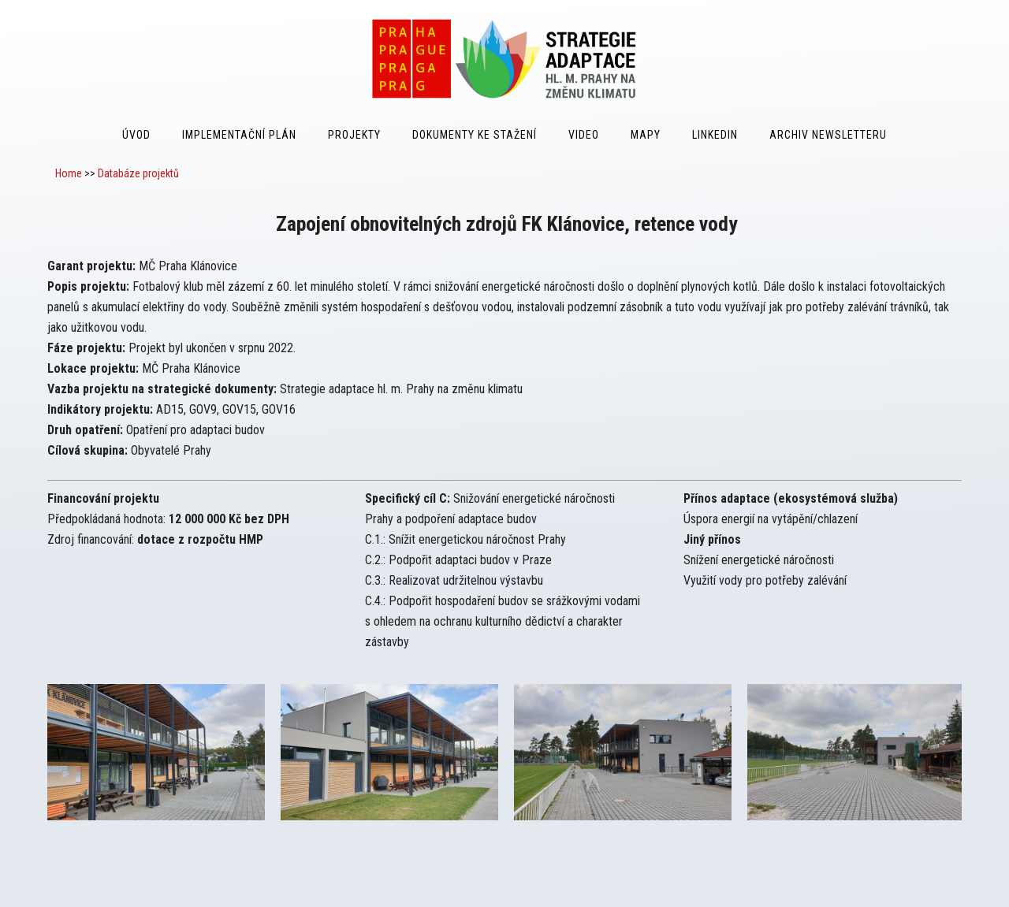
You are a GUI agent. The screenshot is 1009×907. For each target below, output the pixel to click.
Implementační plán (239, 134)
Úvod (136, 134)
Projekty (354, 134)
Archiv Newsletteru (828, 134)
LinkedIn (715, 134)
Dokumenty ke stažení (474, 134)
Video (583, 134)
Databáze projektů (138, 173)
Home (68, 173)
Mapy (646, 134)
